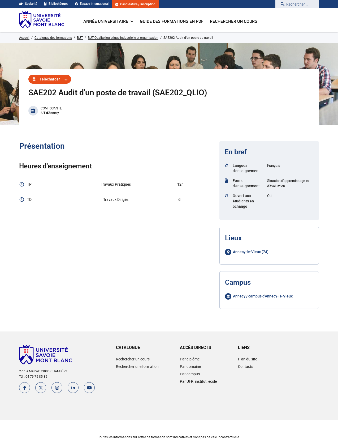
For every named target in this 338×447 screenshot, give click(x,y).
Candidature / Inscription (135, 4)
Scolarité (28, 4)
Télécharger (50, 79)
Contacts (245, 366)
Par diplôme (190, 358)
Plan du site (247, 358)
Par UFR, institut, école (198, 381)
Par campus (190, 373)
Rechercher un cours (233, 21)
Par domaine (190, 366)
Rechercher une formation (137, 366)
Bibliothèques (56, 4)
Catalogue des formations (53, 37)
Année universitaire (108, 21)
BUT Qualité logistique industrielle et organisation (123, 37)
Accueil (24, 37)
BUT (80, 37)
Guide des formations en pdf (171, 21)
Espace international (92, 4)
